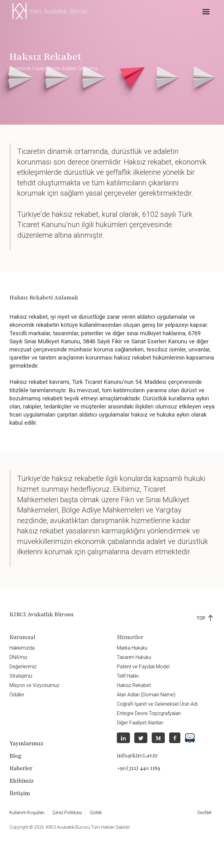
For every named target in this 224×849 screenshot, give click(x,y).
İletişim (19, 793)
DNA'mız (18, 657)
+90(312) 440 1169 (138, 768)
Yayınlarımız (26, 743)
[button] (206, 12)
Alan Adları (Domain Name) (146, 695)
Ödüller (16, 695)
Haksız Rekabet (134, 685)
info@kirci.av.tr (137, 755)
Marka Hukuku (132, 648)
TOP (201, 618)
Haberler (20, 768)
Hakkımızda (22, 648)
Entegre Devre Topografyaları (149, 713)
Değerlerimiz (22, 667)
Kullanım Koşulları (27, 812)
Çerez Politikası (67, 812)
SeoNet (204, 812)
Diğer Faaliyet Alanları (140, 723)
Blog (15, 756)
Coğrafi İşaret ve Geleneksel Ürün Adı (157, 704)
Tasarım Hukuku (134, 657)
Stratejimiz (20, 676)
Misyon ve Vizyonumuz (34, 685)
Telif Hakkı (128, 676)
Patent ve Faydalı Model (143, 667)
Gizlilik (96, 812)
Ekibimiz (21, 781)
